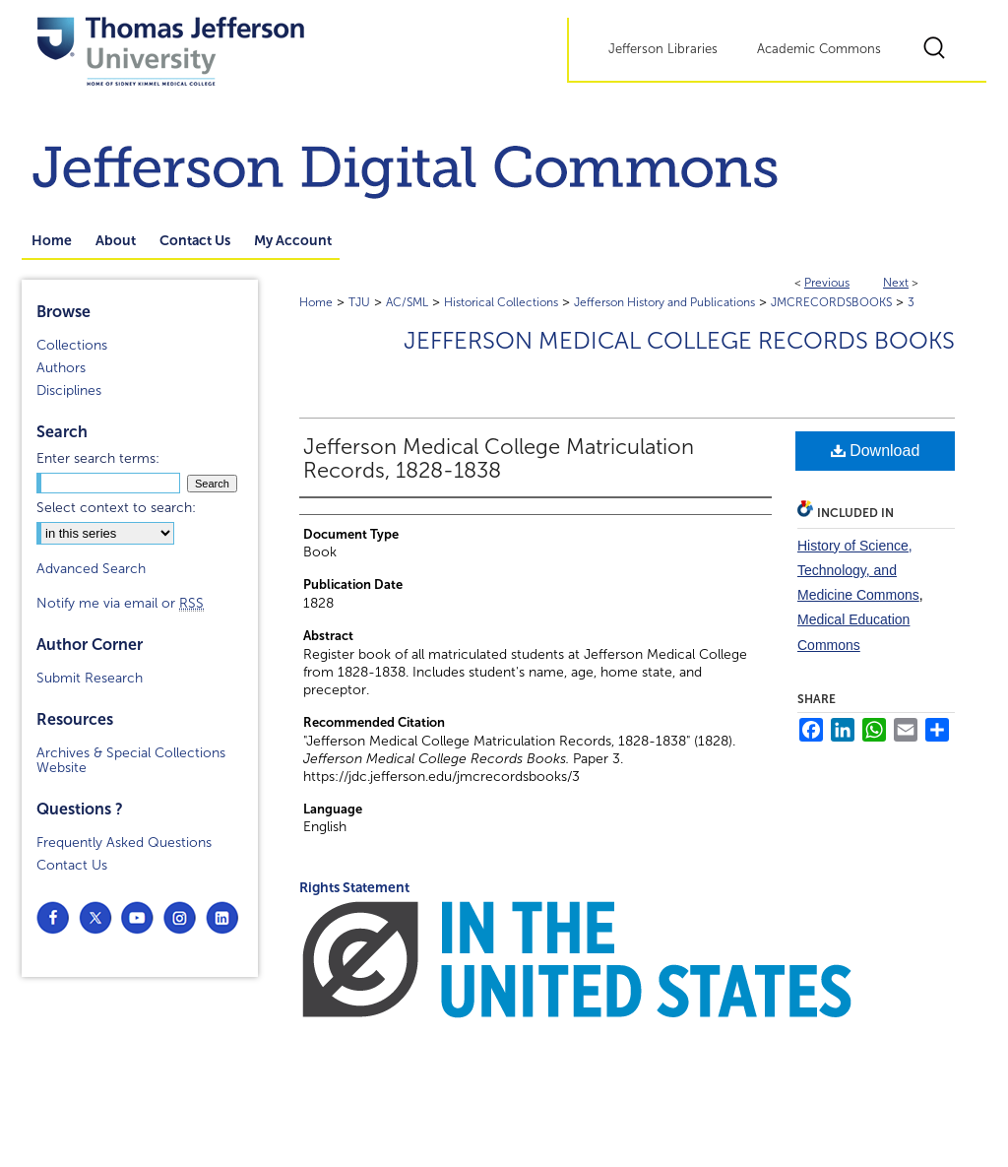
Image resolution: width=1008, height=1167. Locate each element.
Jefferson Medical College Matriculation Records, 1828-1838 (498, 459)
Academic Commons (819, 49)
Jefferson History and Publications (664, 302)
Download (875, 450)
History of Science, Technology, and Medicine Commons (858, 570)
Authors (61, 367)
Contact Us (71, 865)
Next (896, 283)
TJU (359, 302)
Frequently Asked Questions (124, 842)
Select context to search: (116, 507)
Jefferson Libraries (663, 49)
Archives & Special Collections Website (130, 760)
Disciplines (68, 390)
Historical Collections (501, 302)
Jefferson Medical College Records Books (679, 341)
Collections (71, 345)
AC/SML (407, 302)
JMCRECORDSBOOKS (831, 302)
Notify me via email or (120, 603)
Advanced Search (91, 568)
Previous (827, 283)
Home (316, 302)
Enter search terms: (97, 458)
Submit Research (89, 678)
